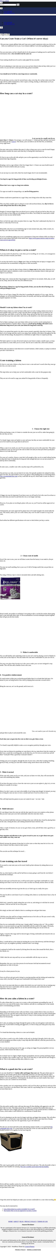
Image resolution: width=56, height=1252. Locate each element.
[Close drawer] (1, 8)
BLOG (22, 1221)
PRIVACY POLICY (30, 1221)
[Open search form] (1, 27)
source (14, 141)
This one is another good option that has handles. (34, 1166)
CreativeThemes (29, 1246)
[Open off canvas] (6, 35)
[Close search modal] (1, 3)
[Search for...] (8, 5)
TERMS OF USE (42, 1221)
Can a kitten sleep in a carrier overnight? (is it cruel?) (19, 1209)
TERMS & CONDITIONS (34, 1249)
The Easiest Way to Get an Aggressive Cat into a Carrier (20, 1210)
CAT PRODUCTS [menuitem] (9, 13)
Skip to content (4, 1)
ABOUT (16, 1221)
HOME (10, 1221)
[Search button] (18, 5)
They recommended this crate (8, 476)
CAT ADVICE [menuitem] (8, 11)
